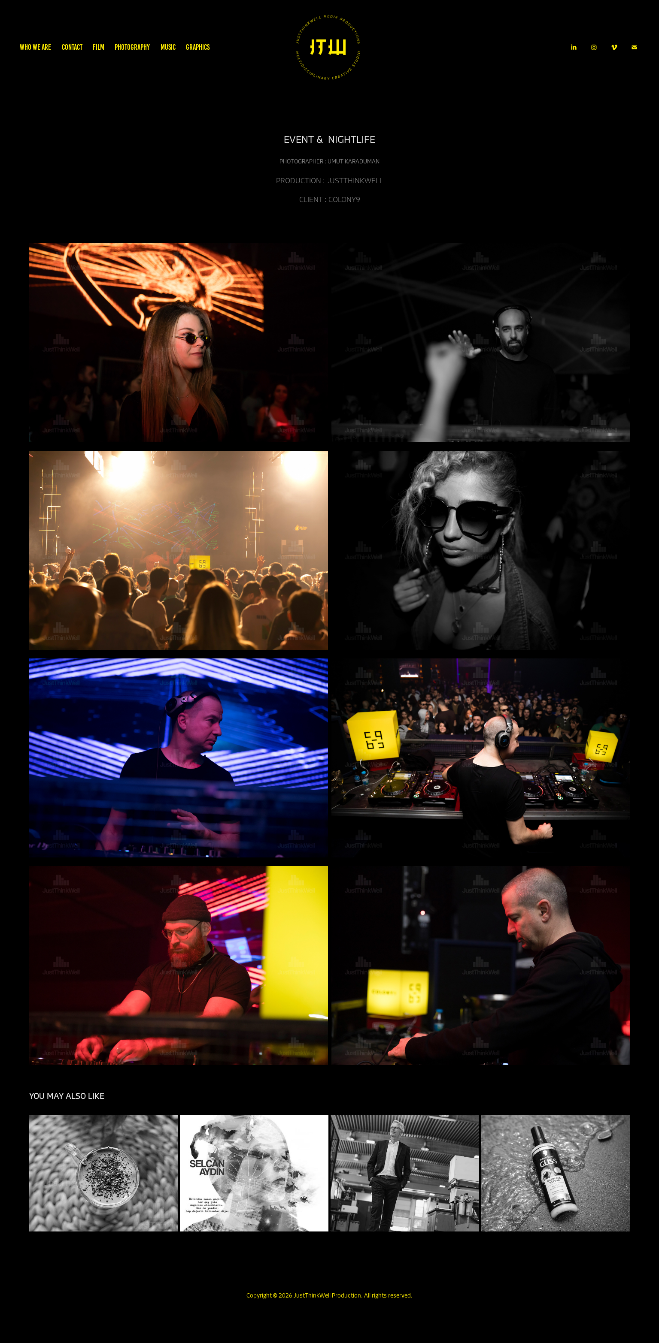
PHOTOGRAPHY (132, 47)
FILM (98, 47)
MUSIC (168, 47)
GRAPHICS (198, 47)
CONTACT (72, 47)
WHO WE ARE (35, 47)
